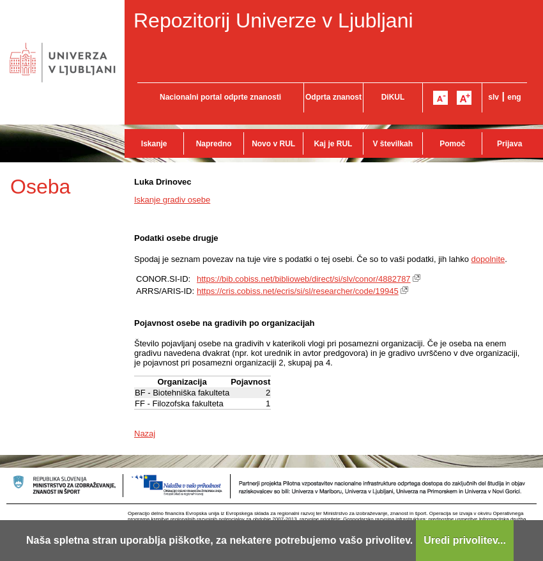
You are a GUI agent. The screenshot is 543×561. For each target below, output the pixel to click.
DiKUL (393, 97)
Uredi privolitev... (465, 540)
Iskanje (154, 143)
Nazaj (144, 433)
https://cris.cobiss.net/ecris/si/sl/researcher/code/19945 (298, 291)
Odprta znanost (333, 97)
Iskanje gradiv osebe (172, 199)
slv (493, 97)
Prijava (509, 143)
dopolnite (488, 259)
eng (514, 97)
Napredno (214, 143)
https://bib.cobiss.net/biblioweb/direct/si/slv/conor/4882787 (304, 279)
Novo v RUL (273, 143)
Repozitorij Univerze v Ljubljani (273, 20)
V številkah (392, 143)
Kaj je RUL (333, 143)
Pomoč (452, 143)
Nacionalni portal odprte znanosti (220, 97)
